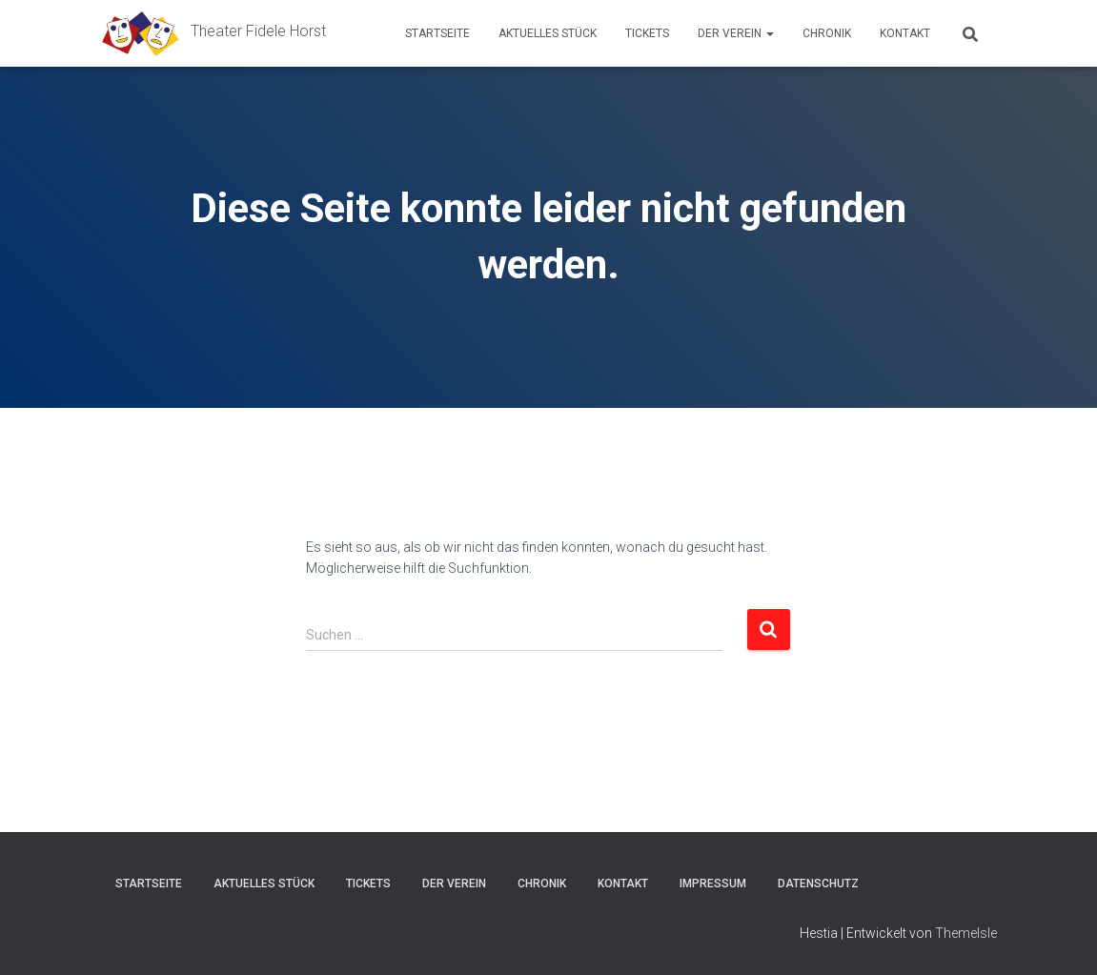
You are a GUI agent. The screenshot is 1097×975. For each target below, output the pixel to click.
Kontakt (905, 33)
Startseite (437, 33)
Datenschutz (818, 883)
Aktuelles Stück (547, 33)
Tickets (647, 33)
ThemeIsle (966, 933)
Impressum (713, 883)
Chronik (826, 33)
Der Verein (736, 33)
